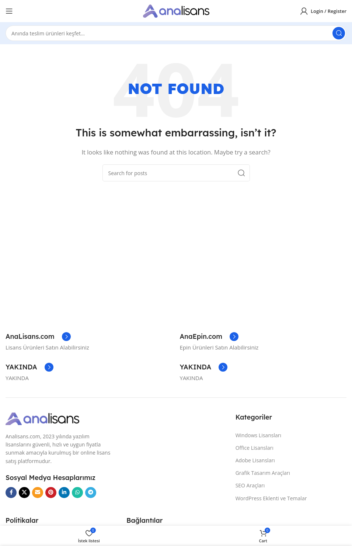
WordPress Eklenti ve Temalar (271, 498)
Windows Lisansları (258, 435)
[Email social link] (37, 492)
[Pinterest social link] (50, 492)
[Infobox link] (38, 336)
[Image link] (42, 418)
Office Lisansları (254, 447)
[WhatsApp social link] (77, 492)
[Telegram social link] (90, 492)
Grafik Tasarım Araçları (263, 472)
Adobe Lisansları (255, 460)
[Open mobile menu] (9, 11)
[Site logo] (176, 10)
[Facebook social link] (11, 492)
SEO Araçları (250, 485)
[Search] (176, 33)
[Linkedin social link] (64, 492)
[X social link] (24, 492)
